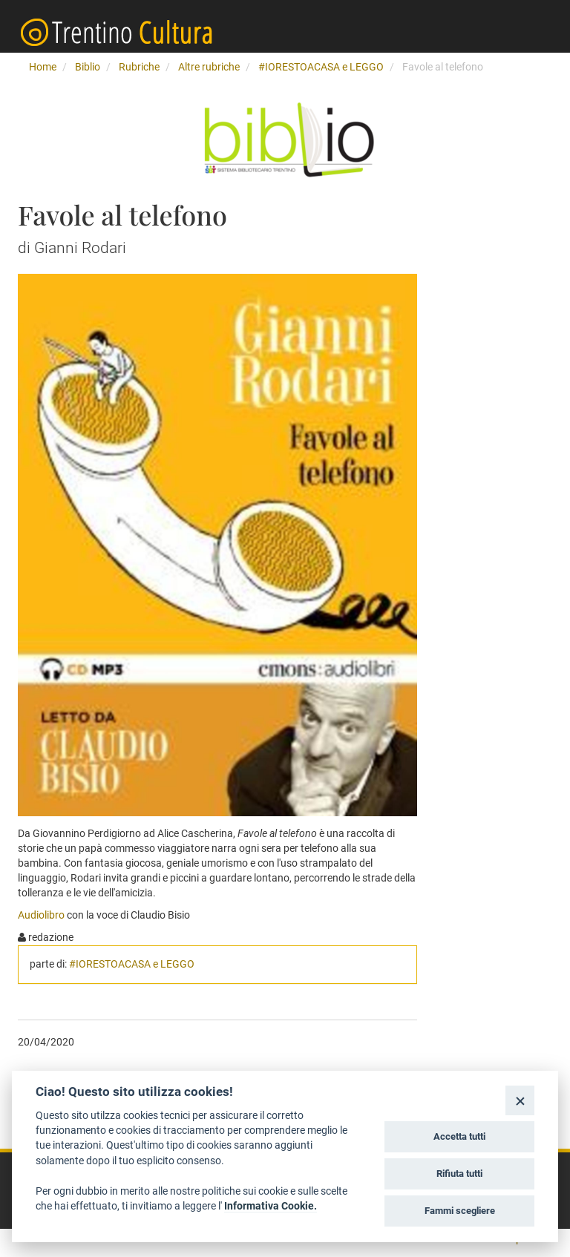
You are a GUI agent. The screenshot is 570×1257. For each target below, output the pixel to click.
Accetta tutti (459, 1136)
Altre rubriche (209, 67)
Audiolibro (42, 915)
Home (42, 67)
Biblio (87, 67)
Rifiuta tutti (459, 1173)
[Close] (519, 1100)
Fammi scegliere (460, 1210)
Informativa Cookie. (270, 1206)
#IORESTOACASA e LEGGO (321, 67)
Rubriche (139, 67)
